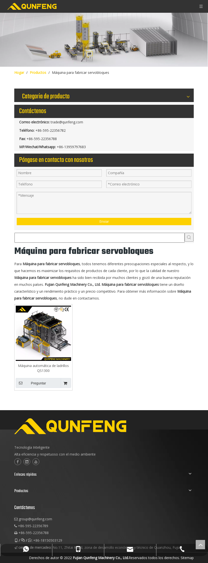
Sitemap (187, 557)
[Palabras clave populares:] (189, 237)
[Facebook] (17, 461)
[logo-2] (94, 426)
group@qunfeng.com (35, 519)
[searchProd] (100, 238)
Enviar (104, 221)
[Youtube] (35, 461)
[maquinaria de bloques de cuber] (104, 40)
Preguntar (31, 383)
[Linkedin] (26, 461)
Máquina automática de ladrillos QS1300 (43, 368)
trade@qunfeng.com (67, 122)
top (200, 544)
